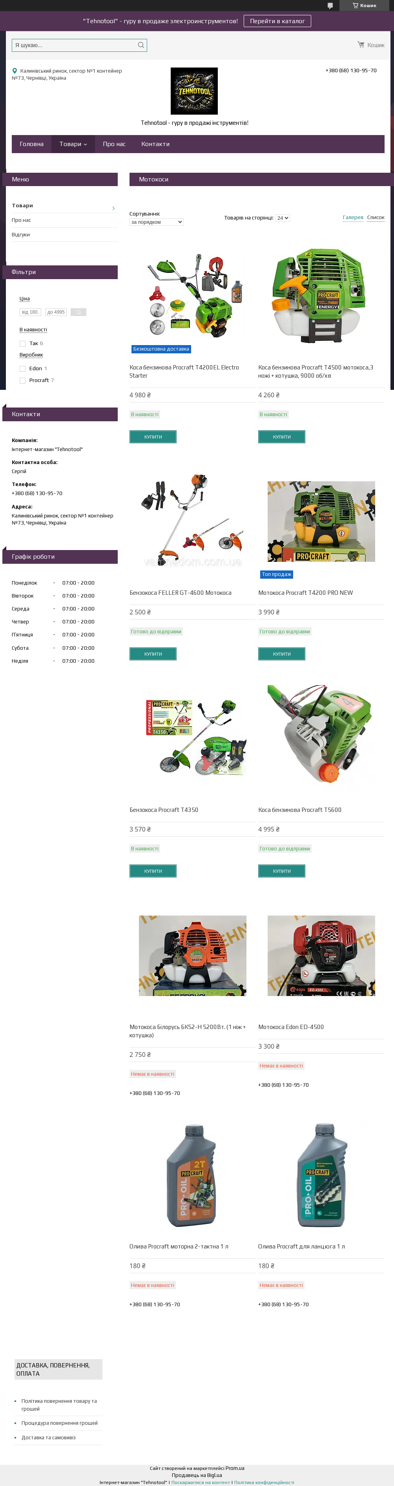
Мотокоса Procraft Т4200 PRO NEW (305, 592)
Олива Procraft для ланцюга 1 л (301, 1246)
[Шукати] (141, 44)
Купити (153, 437)
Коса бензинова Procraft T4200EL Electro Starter (184, 371)
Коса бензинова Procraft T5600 (300, 809)
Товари (70, 144)
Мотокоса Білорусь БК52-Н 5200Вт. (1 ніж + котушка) (188, 1031)
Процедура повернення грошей (60, 1423)
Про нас (114, 144)
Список (376, 217)
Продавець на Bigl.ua (197, 1475)
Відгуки (21, 234)
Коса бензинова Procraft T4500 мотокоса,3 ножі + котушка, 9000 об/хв (316, 371)
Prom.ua (235, 1468)
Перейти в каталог (277, 21)
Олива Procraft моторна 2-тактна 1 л (179, 1246)
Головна (32, 144)
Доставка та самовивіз (49, 1437)
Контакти (155, 144)
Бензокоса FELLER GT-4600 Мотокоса (181, 592)
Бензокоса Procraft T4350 (164, 809)
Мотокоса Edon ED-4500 (291, 1027)
